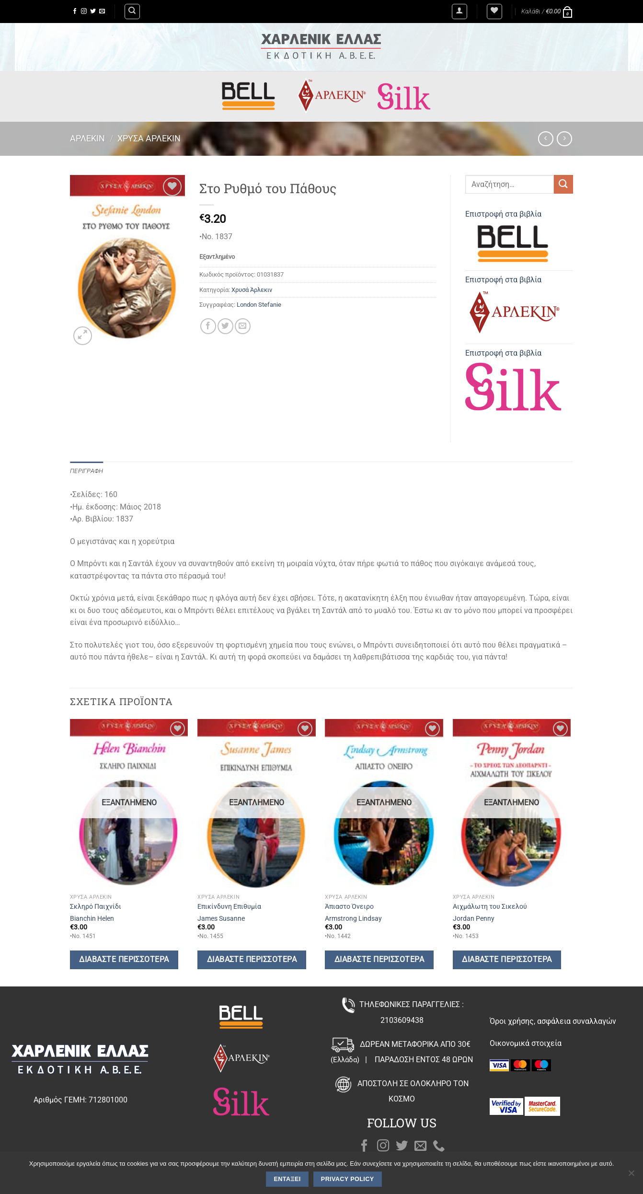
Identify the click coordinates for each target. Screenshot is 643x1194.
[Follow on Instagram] (84, 11)
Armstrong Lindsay (353, 919)
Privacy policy (347, 1179)
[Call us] (439, 1146)
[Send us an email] (102, 11)
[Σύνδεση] (459, 11)
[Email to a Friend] (243, 326)
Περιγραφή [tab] (86, 471)
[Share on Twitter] (225, 326)
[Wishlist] (494, 11)
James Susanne (221, 919)
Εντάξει (287, 1179)
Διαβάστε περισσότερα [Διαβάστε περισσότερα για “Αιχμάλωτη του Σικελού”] (506, 959)
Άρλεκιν (87, 138)
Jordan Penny (473, 919)
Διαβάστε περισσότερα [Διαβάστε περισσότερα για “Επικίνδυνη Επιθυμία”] (252, 959)
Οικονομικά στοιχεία (526, 1043)
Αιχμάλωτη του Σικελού (490, 907)
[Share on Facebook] (208, 326)
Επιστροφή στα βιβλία (513, 238)
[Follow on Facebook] (75, 11)
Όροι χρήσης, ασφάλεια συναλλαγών (553, 1021)
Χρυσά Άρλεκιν (149, 138)
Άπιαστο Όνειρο (349, 907)
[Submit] (563, 184)
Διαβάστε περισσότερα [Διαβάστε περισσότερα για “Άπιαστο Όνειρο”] (379, 959)
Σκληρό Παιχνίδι (95, 907)
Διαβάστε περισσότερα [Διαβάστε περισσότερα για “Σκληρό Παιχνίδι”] (124, 959)
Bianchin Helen (92, 919)
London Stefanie (259, 304)
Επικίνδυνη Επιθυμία (229, 907)
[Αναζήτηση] (132, 11)
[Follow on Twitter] (93, 11)
